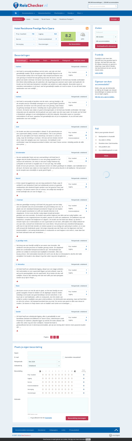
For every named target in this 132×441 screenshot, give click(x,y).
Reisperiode (18, 361)
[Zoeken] (116, 6)
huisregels (48, 418)
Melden (17, 92)
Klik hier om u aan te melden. (104, 97)
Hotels (28, 19)
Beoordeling (18, 371)
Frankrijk (36, 19)
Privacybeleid (74, 430)
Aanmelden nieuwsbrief (73, 357)
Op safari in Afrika (105, 140)
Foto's (45, 60)
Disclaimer (41, 430)
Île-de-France (46, 19)
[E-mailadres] (44, 357)
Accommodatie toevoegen (24, 430)
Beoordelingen (21, 60)
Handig (70, 13)
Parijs (54, 19)
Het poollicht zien (104, 147)
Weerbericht (55, 60)
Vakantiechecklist (44, 13)
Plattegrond (66, 60)
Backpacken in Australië (107, 136)
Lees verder (99, 73)
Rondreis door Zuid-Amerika (108, 143)
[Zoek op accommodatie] (101, 6)
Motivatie (17, 399)
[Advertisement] (106, 112)
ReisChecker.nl (18, 19)
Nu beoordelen (74, 44)
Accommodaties (27, 13)
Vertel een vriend (79, 60)
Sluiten (88, 439)
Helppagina (53, 430)
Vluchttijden (58, 13)
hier (72, 439)
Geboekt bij (18, 365)
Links (63, 430)
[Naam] (44, 353)
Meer (79, 13)
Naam (16, 353)
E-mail (16, 357)
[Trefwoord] (106, 32)
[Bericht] (58, 405)
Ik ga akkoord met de (41, 418)
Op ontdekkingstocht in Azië (108, 150)
